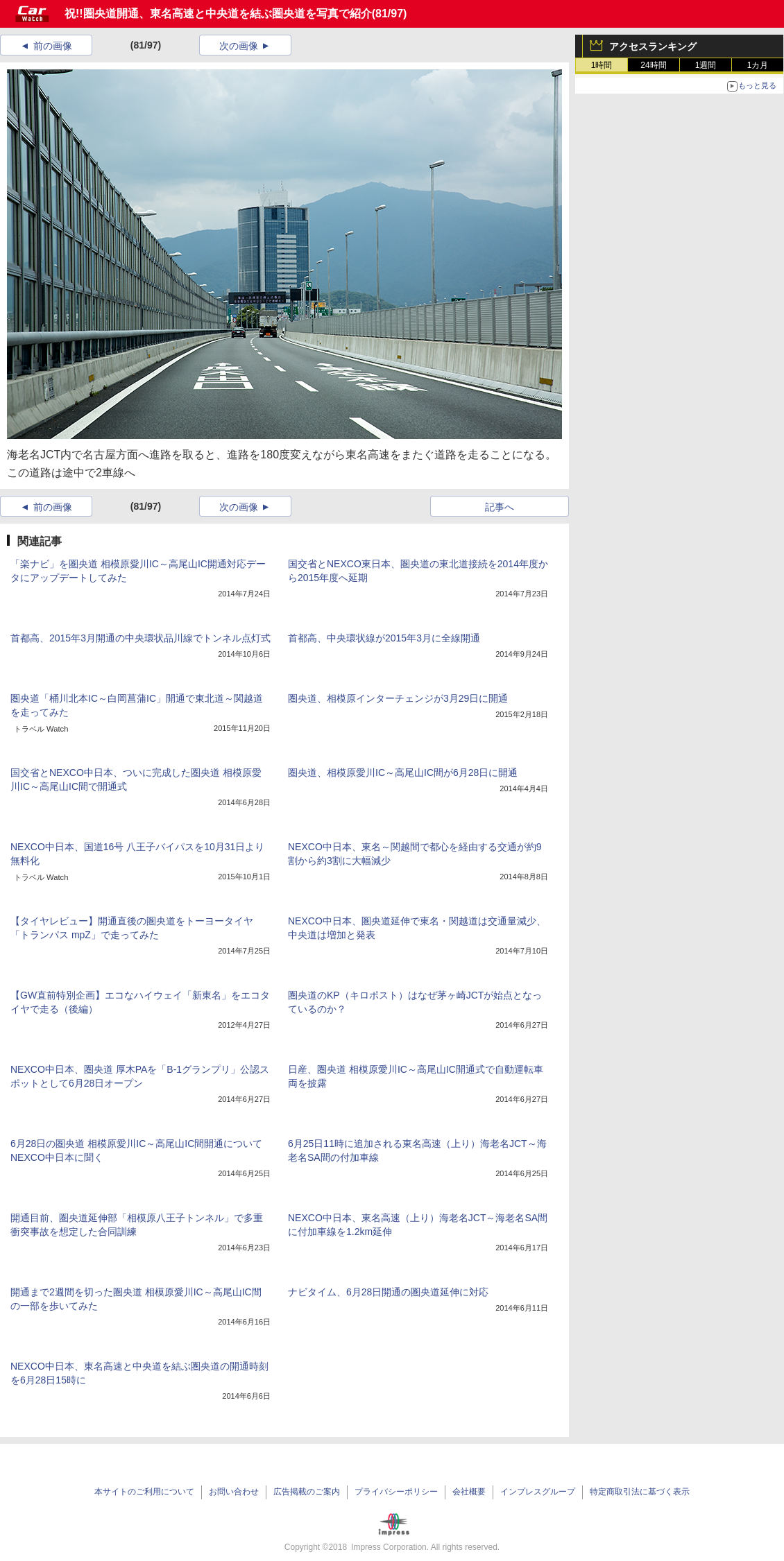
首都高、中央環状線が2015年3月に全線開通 (384, 638)
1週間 (706, 65)
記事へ (499, 506)
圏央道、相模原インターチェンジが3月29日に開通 (398, 698)
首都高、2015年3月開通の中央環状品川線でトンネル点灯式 (140, 638)
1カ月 (758, 65)
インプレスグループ (537, 1492)
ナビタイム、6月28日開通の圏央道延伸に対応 (388, 1291)
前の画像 (52, 45)
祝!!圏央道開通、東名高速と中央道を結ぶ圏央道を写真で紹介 (218, 13)
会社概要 (469, 1492)
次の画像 (238, 45)
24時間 (653, 65)
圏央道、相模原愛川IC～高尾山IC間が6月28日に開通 (403, 772)
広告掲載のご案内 (306, 1492)
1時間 (602, 65)
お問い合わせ (234, 1492)
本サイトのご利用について (144, 1492)
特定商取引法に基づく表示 (640, 1492)
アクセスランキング (653, 46)
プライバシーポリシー (396, 1492)
